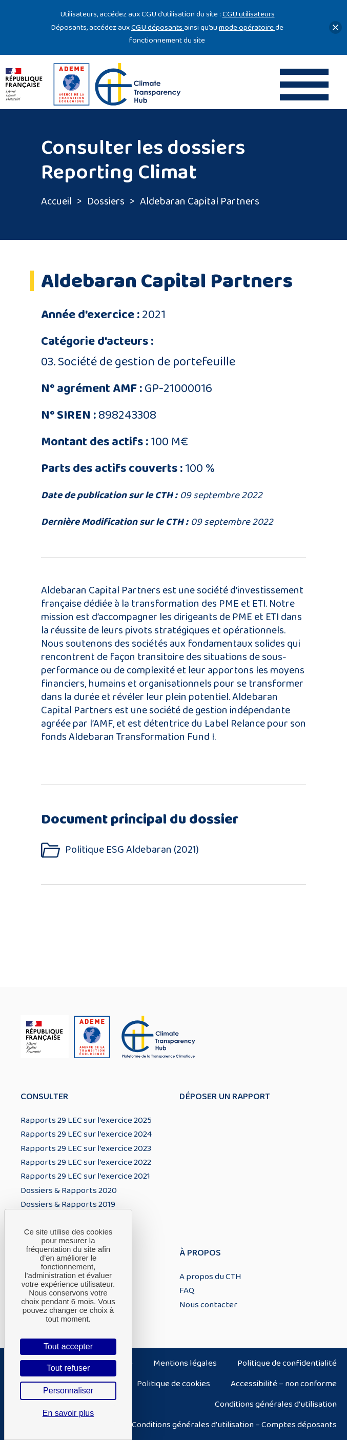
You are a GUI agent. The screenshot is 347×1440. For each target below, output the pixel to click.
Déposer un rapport (224, 1096)
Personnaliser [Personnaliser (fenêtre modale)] (68, 1390)
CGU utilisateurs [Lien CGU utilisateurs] (248, 14)
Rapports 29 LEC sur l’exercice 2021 (85, 1176)
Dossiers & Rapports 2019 (68, 1204)
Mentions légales (185, 1363)
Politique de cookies (173, 1384)
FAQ (186, 1290)
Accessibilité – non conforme (284, 1384)
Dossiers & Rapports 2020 (69, 1190)
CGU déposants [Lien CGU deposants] (157, 27)
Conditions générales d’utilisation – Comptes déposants (234, 1425)
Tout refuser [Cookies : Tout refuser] (68, 1368)
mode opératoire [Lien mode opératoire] (247, 27)
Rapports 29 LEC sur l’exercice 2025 (86, 1120)
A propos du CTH (210, 1276)
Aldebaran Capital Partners (199, 201)
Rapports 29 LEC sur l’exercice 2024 (86, 1134)
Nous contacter (208, 1304)
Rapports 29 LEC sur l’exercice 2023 (86, 1148)
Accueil (56, 201)
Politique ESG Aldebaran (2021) (132, 850)
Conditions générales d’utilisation (276, 1404)
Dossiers (106, 201)
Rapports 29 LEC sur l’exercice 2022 (86, 1162)
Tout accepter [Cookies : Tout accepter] (68, 1346)
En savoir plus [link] (68, 1413)
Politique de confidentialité (287, 1363)
